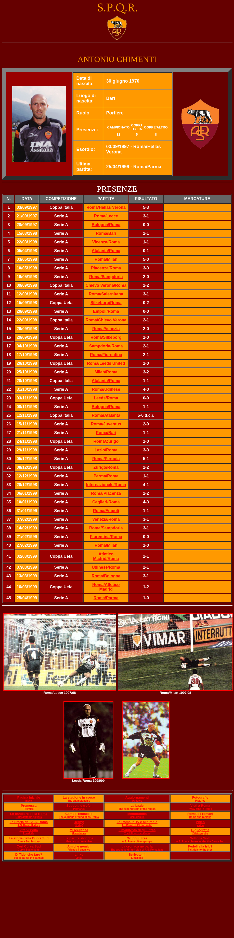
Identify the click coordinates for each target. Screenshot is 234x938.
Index (28, 800)
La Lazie (137, 805)
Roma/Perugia (106, 459)
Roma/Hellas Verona (106, 207)
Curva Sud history (29, 841)
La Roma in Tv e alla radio (136, 822)
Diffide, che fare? (28, 854)
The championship (79, 800)
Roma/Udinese (106, 389)
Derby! (79, 822)
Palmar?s (79, 808)
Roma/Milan (106, 259)
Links (79, 854)
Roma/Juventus (106, 424)
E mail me (137, 857)
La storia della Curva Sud (28, 838)
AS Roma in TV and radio (137, 825)
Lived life (28, 833)
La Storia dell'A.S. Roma (29, 822)
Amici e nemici (78, 846)
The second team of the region (137, 808)
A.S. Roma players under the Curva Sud (200, 841)
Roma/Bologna (106, 576)
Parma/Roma (106, 476)
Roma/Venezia (106, 329)
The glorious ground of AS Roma (79, 817)
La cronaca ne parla (137, 846)
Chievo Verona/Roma (106, 285)
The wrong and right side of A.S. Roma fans (137, 849)
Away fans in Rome (200, 808)
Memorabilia (137, 814)
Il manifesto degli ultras (137, 830)
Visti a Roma (200, 805)
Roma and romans (200, 817)
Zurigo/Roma (106, 467)
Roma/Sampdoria (106, 277)
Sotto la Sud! (200, 838)
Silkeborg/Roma (106, 303)
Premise (29, 808)
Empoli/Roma (106, 311)
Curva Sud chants (29, 849)
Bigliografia (200, 830)
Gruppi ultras (137, 838)
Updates (137, 800)
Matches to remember (79, 841)
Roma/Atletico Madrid (106, 586)
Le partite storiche (78, 838)
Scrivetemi (137, 854)
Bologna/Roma (106, 225)
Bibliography (200, 833)
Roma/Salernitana (106, 294)
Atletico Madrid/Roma (106, 556)
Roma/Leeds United (106, 363)
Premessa (28, 805)
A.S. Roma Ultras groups (137, 841)
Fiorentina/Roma (106, 537)
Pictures (200, 800)
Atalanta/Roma (106, 251)
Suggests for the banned (29, 857)
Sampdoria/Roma (106, 346)
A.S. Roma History (29, 825)
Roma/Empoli (106, 511)
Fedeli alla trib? (200, 846)
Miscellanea (79, 830)
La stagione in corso (79, 797)
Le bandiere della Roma (28, 814)
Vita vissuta (28, 830)
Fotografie (200, 797)
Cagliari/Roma (106, 502)
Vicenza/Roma (106, 242)
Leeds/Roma (106, 398)
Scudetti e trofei (78, 805)
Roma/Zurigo (106, 441)
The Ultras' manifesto (137, 833)
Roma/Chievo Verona (106, 320)
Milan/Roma (106, 372)
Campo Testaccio (79, 814)
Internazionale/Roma (106, 485)
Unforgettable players (29, 817)
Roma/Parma (106, 598)
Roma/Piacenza (106, 493)
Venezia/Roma (106, 519)
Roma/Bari (106, 233)
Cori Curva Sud (29, 846)
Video (200, 822)
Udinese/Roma (106, 567)
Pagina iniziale (28, 797)
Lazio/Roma (106, 450)
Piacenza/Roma (106, 268)
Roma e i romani (200, 814)
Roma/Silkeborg (106, 337)
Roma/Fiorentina (106, 355)
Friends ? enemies (79, 849)
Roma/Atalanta (106, 415)
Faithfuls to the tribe (200, 849)
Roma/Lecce (106, 216)
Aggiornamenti (137, 797)
